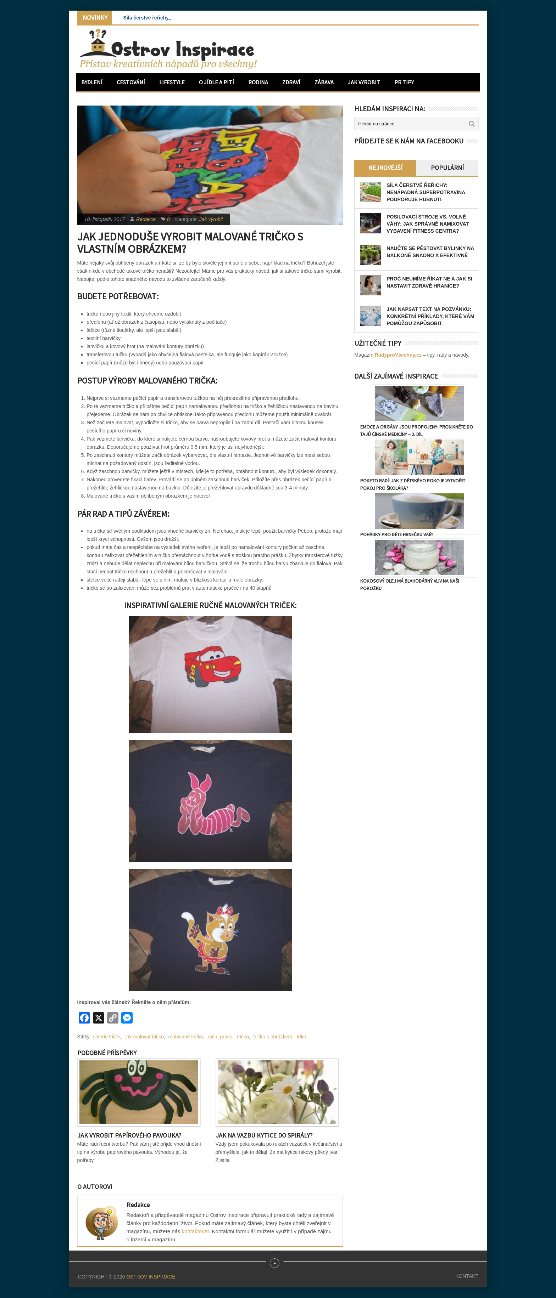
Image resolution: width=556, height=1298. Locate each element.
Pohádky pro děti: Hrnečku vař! (396, 534)
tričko (243, 1036)
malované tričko (185, 1036)
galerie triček (107, 1036)
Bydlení (91, 82)
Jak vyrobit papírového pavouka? (129, 1135)
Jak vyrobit (364, 82)
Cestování (131, 82)
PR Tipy (404, 82)
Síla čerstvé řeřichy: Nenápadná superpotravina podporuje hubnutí (426, 192)
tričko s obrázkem (272, 1036)
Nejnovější (385, 168)
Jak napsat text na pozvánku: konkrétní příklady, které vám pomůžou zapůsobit (430, 316)
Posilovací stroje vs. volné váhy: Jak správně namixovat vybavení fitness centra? (428, 224)
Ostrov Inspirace (150, 1277)
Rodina (258, 82)
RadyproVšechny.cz (398, 355)
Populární (447, 168)
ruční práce (219, 1036)
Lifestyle (172, 82)
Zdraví (291, 82)
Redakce (146, 219)
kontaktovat (195, 1231)
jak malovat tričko (145, 1036)
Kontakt (466, 1276)
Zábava (324, 82)
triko (301, 1036)
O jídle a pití (216, 82)
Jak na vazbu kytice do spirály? (264, 1135)
